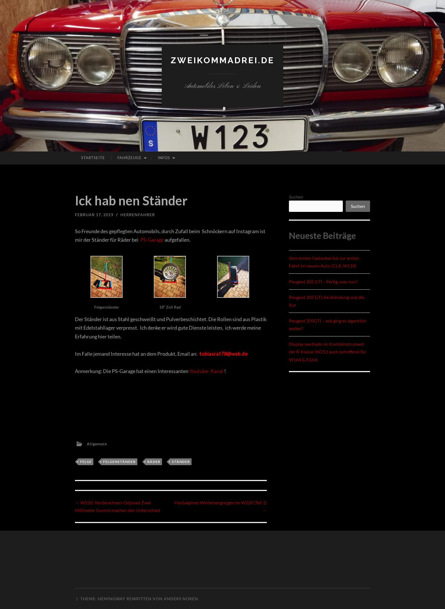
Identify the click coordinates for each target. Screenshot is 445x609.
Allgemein (97, 443)
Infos (164, 157)
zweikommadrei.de (222, 60)
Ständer (181, 462)
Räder (153, 462)
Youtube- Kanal (206, 371)
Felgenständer (119, 462)
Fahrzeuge (129, 157)
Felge (86, 462)
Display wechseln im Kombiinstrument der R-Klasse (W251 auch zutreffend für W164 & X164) (327, 351)
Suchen (296, 196)
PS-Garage (152, 240)
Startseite (93, 157)
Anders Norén (181, 598)
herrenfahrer (137, 214)
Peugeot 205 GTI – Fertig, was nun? (323, 281)
